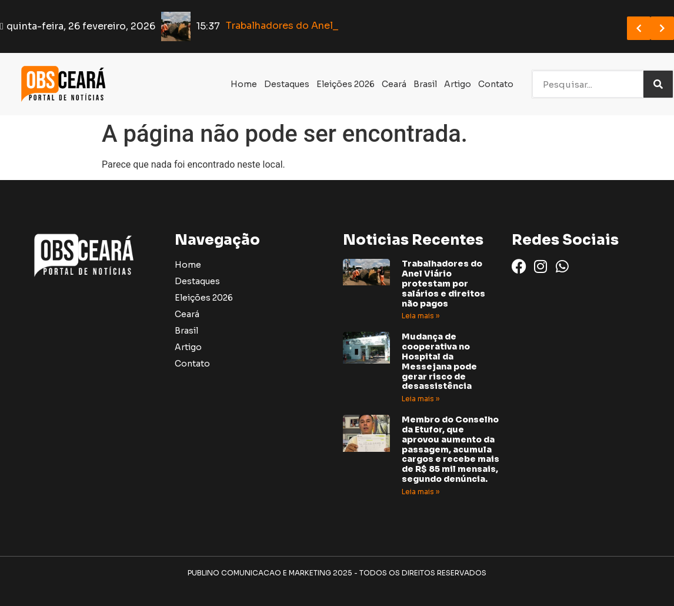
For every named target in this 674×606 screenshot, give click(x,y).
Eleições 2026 (345, 84)
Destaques (286, 84)
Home (244, 84)
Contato (495, 84)
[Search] (658, 84)
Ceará (394, 84)
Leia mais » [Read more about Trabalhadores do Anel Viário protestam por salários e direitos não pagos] (420, 315)
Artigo (457, 84)
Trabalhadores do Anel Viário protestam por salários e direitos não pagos (443, 283)
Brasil (425, 84)
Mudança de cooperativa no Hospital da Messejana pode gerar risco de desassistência (439, 361)
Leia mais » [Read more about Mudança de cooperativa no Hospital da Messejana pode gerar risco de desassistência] (420, 398)
